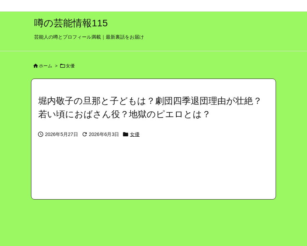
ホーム (45, 65)
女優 (70, 65)
